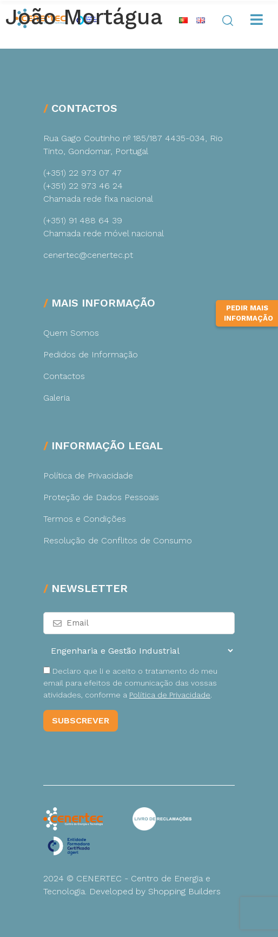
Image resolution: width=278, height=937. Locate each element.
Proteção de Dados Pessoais (101, 497)
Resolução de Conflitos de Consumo (117, 540)
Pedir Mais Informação (248, 313)
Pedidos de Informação (90, 354)
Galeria (56, 398)
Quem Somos (71, 333)
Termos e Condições (84, 519)
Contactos (64, 376)
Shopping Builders (184, 891)
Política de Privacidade (88, 475)
